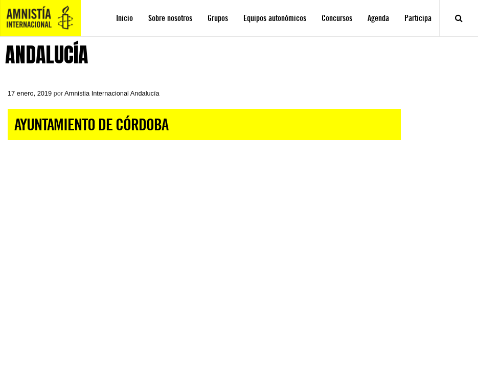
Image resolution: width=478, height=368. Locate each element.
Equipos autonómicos (274, 18)
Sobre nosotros (170, 18)
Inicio (124, 18)
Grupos (218, 18)
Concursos (337, 18)
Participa (417, 18)
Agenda (378, 18)
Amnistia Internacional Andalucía (112, 93)
